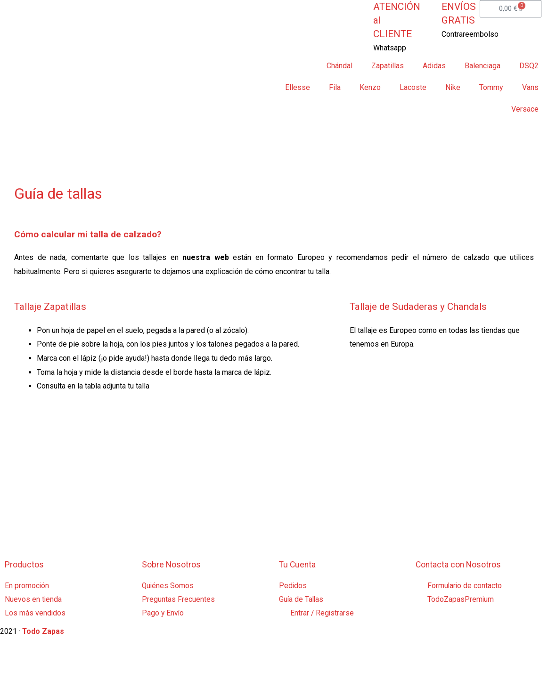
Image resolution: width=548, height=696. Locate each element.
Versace (525, 109)
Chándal (339, 65)
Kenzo (370, 87)
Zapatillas (387, 65)
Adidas (434, 65)
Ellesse (297, 87)
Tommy (491, 87)
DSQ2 (529, 65)
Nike (452, 87)
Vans (530, 87)
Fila (335, 87)
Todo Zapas (43, 632)
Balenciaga (482, 65)
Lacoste (413, 87)
